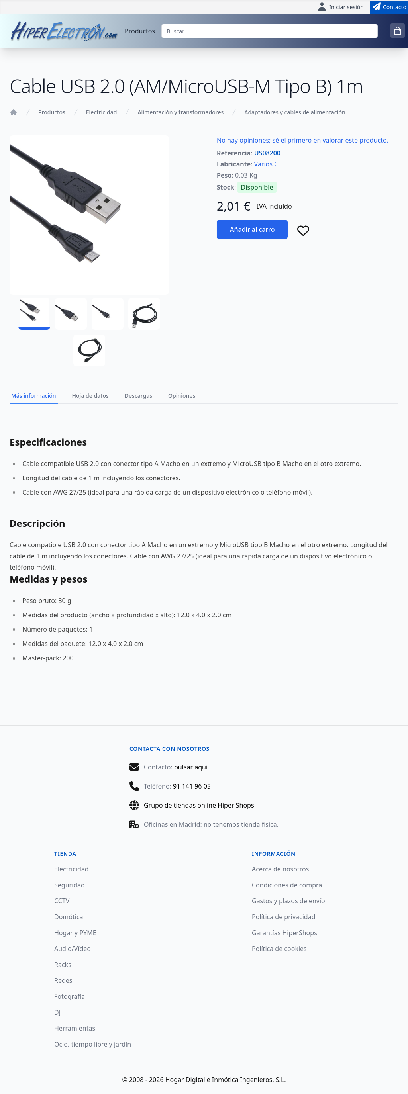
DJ (57, 1012)
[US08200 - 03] (108, 314)
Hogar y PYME (75, 932)
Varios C (266, 164)
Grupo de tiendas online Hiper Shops (199, 805)
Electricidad (101, 112)
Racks (62, 964)
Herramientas (74, 1028)
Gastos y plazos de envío (288, 900)
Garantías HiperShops (284, 932)
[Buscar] (269, 31)
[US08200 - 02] (71, 314)
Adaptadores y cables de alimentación (294, 112)
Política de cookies (279, 948)
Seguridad (69, 885)
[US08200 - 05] (89, 350)
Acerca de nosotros (280, 869)
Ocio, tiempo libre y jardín (92, 1044)
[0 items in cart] (397, 30)
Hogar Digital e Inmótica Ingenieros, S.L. (225, 1079)
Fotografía (69, 996)
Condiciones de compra (287, 885)
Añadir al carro (252, 229)
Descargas (138, 395)
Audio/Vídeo (72, 948)
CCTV (61, 900)
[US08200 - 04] (144, 314)
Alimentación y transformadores (180, 112)
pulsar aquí (191, 767)
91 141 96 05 (192, 786)
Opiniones (181, 395)
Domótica (68, 916)
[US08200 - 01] (34, 314)
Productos (140, 31)
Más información (33, 395)
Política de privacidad (284, 916)
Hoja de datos (90, 395)
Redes (63, 980)
